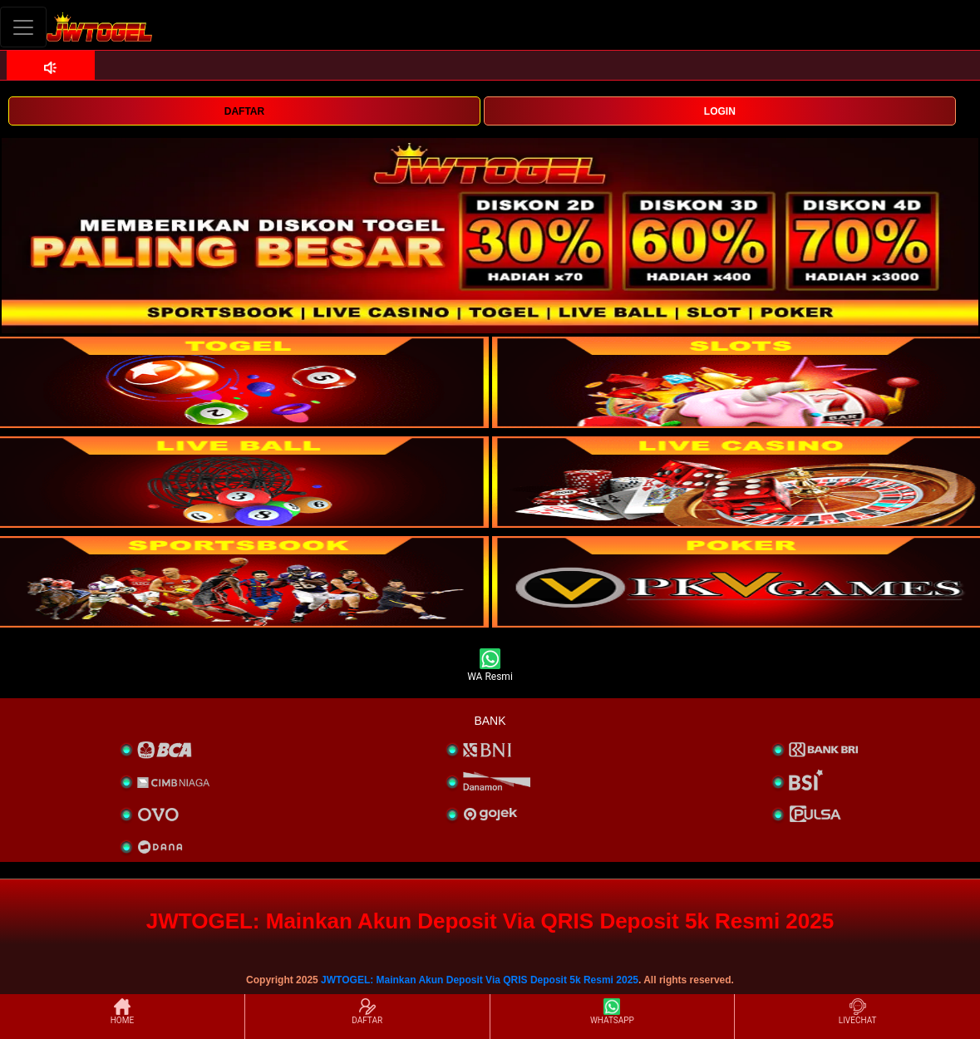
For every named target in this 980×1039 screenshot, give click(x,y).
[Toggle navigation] (23, 27)
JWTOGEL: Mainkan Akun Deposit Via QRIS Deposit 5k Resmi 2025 (479, 980)
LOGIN (720, 111)
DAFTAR (244, 111)
